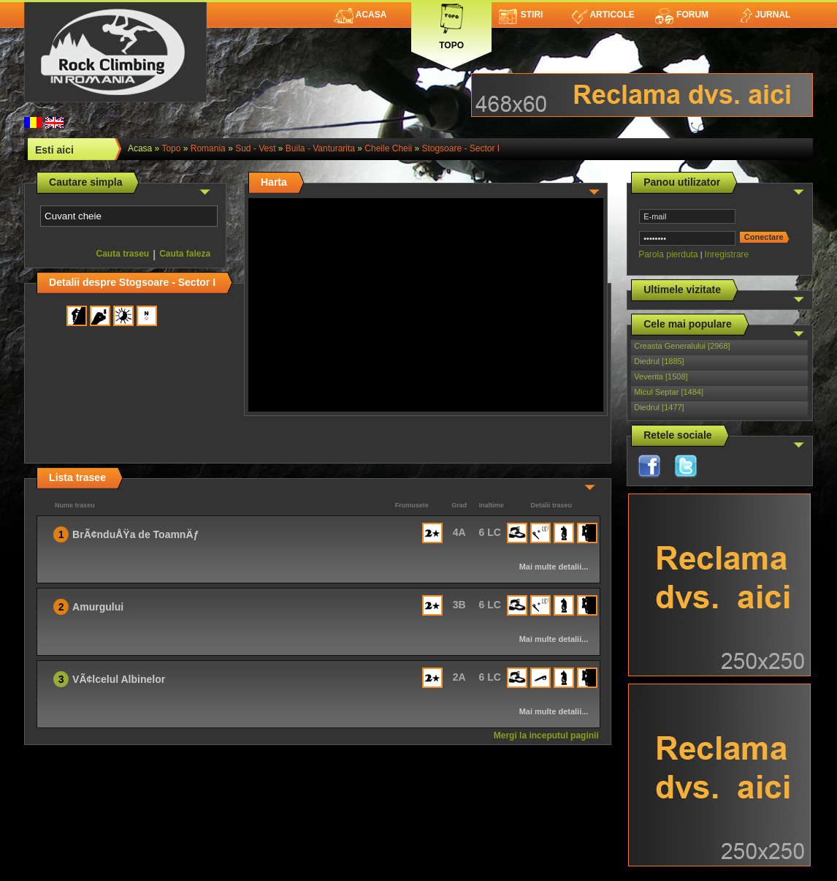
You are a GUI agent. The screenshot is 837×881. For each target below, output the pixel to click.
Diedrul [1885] (659, 361)
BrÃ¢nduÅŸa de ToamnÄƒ (135, 534)
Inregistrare (727, 254)
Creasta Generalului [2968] (682, 345)
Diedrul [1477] (659, 407)
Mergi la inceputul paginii (546, 735)
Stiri (521, 15)
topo (170, 148)
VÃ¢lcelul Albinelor (118, 679)
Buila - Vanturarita (320, 148)
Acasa (360, 15)
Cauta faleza (184, 254)
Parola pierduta (668, 254)
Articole (603, 15)
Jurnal (764, 15)
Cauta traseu (122, 254)
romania (208, 148)
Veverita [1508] (660, 376)
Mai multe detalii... (554, 566)
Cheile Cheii (388, 148)
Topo (451, 24)
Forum (681, 15)
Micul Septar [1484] (668, 391)
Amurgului (97, 607)
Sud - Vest (255, 148)
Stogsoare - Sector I (460, 148)
